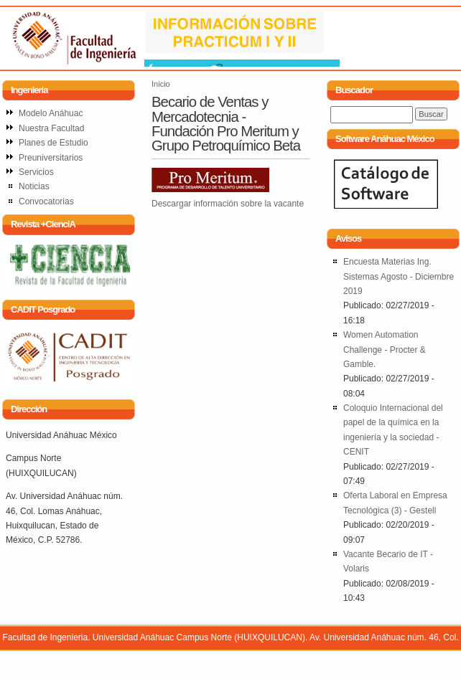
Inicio (161, 84)
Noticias (34, 186)
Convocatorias (46, 201)
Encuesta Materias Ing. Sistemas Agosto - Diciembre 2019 (398, 276)
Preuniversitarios (51, 158)
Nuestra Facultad (51, 128)
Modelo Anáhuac (51, 113)
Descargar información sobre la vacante (228, 204)
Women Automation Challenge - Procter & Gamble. (384, 349)
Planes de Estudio (53, 143)
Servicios (36, 172)
